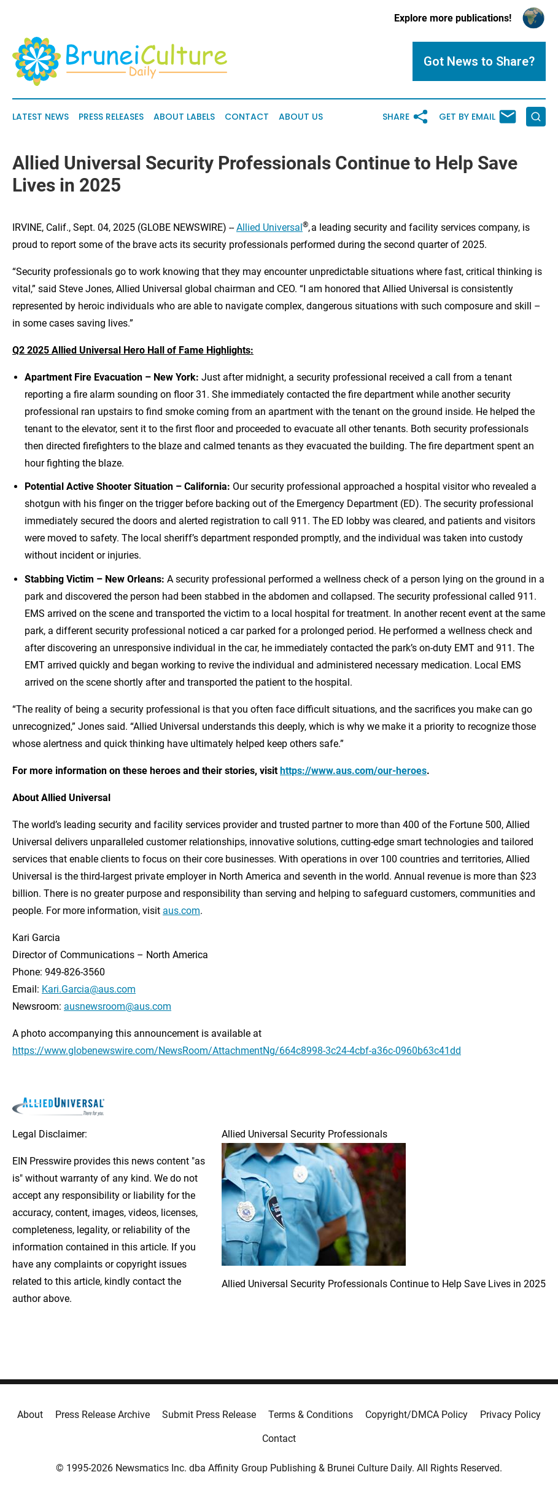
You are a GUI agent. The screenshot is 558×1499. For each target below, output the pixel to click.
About (30, 1414)
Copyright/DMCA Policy (416, 1414)
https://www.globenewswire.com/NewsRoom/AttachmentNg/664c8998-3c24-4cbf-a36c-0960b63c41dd (236, 1050)
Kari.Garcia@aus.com (89, 989)
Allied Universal (269, 227)
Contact (247, 117)
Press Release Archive (102, 1414)
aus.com (181, 910)
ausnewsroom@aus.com (117, 1006)
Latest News (40, 117)
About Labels (184, 117)
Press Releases (111, 117)
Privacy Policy (510, 1414)
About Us (301, 117)
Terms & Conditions (310, 1414)
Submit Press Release (209, 1414)
